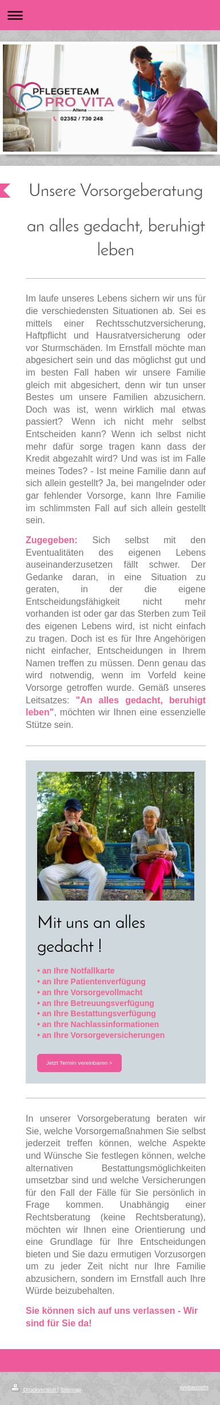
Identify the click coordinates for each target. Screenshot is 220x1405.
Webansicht (194, 1387)
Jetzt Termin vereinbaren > (79, 1063)
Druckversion (34, 1389)
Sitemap (71, 1389)
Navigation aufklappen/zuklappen (110, 15)
